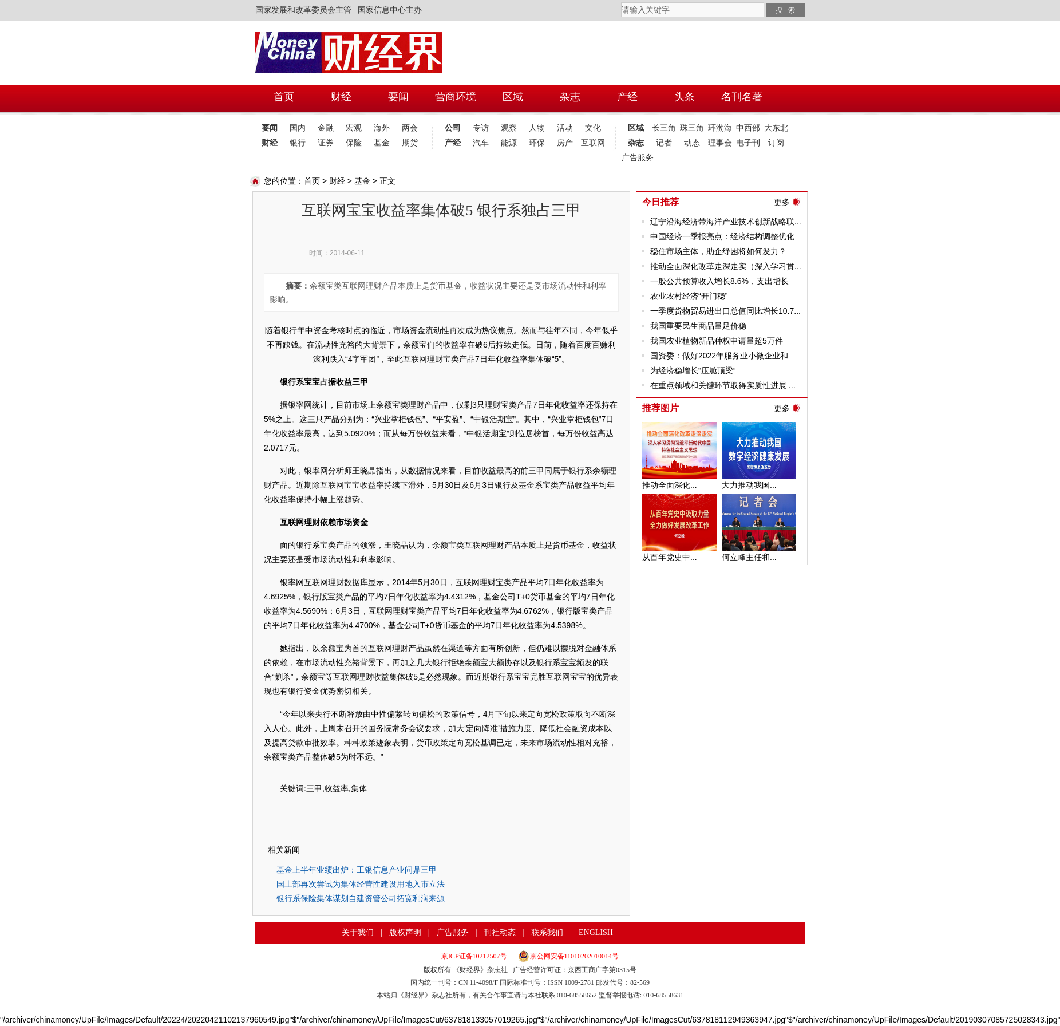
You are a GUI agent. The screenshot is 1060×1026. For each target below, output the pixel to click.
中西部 (748, 128)
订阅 (776, 143)
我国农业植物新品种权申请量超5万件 (716, 340)
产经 (453, 143)
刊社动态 (500, 932)
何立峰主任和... (749, 557)
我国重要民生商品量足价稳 (698, 325)
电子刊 (748, 143)
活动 (565, 128)
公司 (453, 128)
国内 (298, 128)
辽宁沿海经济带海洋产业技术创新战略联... (725, 221)
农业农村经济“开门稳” (688, 296)
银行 (298, 143)
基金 (382, 143)
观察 (509, 128)
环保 (537, 143)
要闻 (270, 128)
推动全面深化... (669, 485)
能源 (509, 143)
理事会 (720, 143)
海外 (382, 128)
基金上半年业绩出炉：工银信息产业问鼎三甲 (356, 869)
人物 (537, 128)
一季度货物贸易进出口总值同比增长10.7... (725, 310)
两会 (410, 128)
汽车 (481, 143)
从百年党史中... (669, 557)
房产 (565, 143)
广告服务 (636, 157)
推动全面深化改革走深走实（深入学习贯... (725, 266)
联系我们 (547, 932)
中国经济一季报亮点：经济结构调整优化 (722, 236)
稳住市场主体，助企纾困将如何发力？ (718, 251)
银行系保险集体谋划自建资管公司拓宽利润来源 (360, 898)
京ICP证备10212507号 (474, 956)
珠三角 (692, 128)
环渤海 (720, 128)
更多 (782, 202)
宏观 (354, 128)
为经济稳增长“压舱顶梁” (692, 370)
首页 (312, 181)
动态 (692, 143)
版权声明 (405, 932)
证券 (326, 143)
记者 (664, 143)
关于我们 (358, 932)
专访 (481, 128)
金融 (326, 128)
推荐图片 (660, 408)
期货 (410, 143)
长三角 (664, 128)
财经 (270, 143)
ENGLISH (596, 932)
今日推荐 (660, 202)
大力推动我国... (749, 485)
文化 (593, 128)
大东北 (776, 128)
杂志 (636, 143)
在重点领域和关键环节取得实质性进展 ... (723, 385)
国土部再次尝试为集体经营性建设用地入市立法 (360, 884)
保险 (354, 143)
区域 (636, 128)
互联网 (593, 143)
